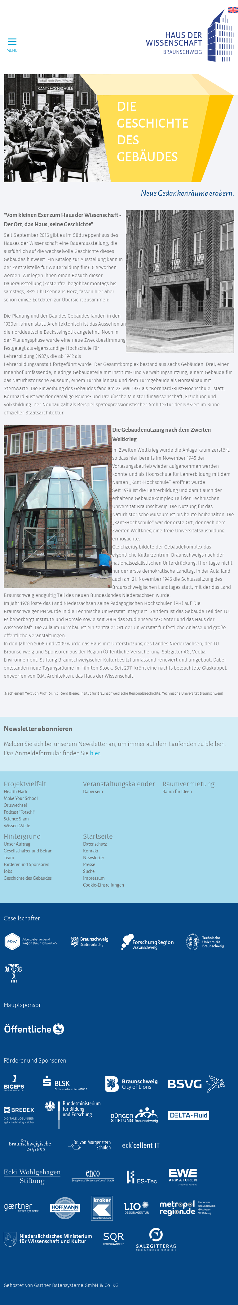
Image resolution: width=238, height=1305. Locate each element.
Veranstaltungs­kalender (119, 784)
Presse (89, 864)
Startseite (98, 837)
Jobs (8, 871)
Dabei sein (93, 791)
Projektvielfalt (25, 784)
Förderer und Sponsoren (26, 864)
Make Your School (21, 798)
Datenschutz (95, 844)
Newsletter (93, 857)
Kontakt (90, 850)
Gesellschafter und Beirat (27, 850)
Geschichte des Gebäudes (28, 878)
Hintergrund (22, 837)
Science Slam (16, 818)
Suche (89, 871)
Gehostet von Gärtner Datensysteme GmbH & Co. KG (61, 1285)
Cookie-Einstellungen (103, 885)
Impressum (94, 878)
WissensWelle (17, 825)
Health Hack (15, 791)
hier (94, 752)
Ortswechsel (15, 805)
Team (9, 857)
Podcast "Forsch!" (19, 812)
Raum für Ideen (177, 791)
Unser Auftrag (17, 844)
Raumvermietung (188, 784)
